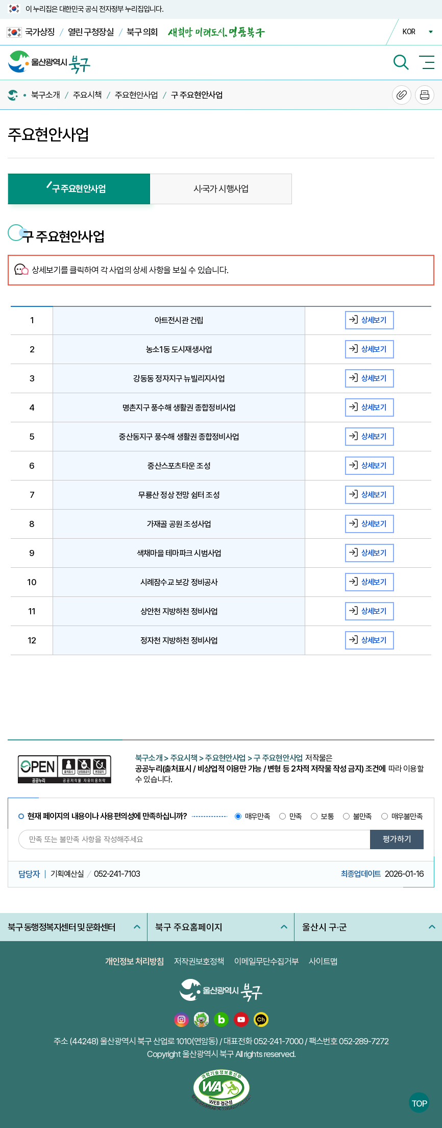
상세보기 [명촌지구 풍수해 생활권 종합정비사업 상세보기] (373, 407)
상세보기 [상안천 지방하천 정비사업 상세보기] (373, 611)
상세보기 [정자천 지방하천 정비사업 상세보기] (373, 640)
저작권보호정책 (199, 961)
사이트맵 (323, 961)
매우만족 (257, 816)
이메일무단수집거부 (266, 961)
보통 (327, 816)
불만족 (362, 816)
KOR (409, 32)
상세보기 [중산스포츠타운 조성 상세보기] (373, 465)
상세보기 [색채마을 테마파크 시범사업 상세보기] (373, 553)
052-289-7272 (363, 1041)
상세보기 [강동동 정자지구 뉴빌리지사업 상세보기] (373, 378)
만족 (295, 816)
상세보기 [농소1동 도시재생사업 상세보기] (373, 349)
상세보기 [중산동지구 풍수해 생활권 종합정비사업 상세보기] (373, 436)
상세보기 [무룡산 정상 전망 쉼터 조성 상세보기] (373, 494)
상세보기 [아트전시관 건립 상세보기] (373, 320)
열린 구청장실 (91, 32)
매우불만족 (407, 816)
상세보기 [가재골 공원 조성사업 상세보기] (373, 524)
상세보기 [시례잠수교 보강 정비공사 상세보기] (373, 582)
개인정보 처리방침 (134, 961)
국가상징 (31, 32)
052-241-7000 (278, 1041)
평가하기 (397, 839)
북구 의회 (142, 32)
